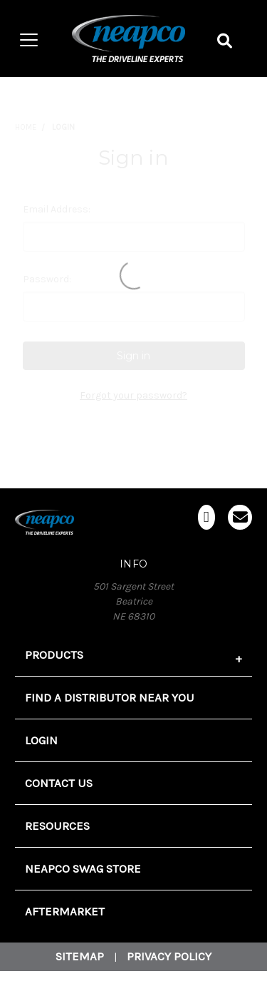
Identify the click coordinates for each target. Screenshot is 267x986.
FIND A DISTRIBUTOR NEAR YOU (109, 697)
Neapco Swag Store (83, 868)
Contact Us (59, 783)
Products (54, 655)
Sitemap (80, 956)
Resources (57, 826)
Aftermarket (65, 911)
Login (41, 740)
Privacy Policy (169, 956)
